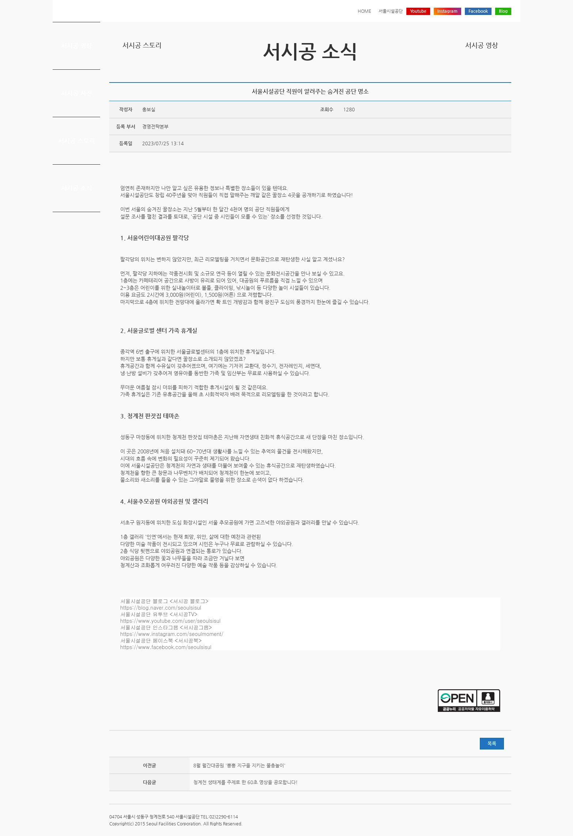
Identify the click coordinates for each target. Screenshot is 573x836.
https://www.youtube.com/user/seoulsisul (170, 620)
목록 (491, 743)
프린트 (461, 70)
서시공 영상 (76, 45)
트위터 (472, 70)
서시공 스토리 (76, 140)
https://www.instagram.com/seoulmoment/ (171, 633)
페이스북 (484, 70)
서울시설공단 (391, 11)
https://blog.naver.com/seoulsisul (160, 607)
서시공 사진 (76, 93)
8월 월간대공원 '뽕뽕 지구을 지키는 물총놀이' (239, 765)
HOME (364, 11)
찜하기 (506, 70)
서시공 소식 (76, 188)
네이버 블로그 (495, 70)
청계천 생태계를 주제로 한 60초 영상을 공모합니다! (245, 782)
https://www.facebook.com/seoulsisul (166, 647)
